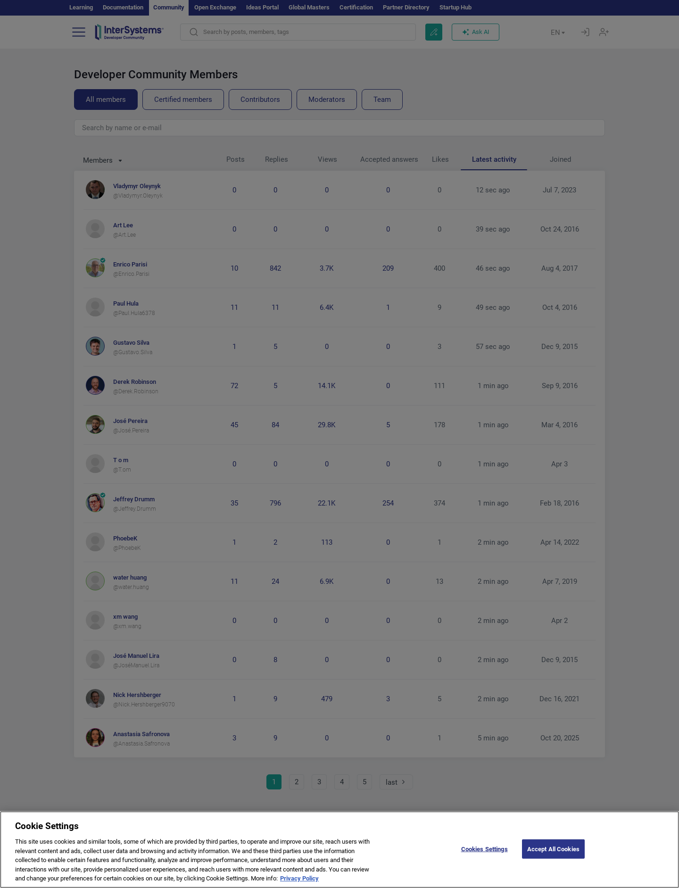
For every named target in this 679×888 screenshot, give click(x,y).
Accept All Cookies (553, 856)
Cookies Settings (484, 856)
